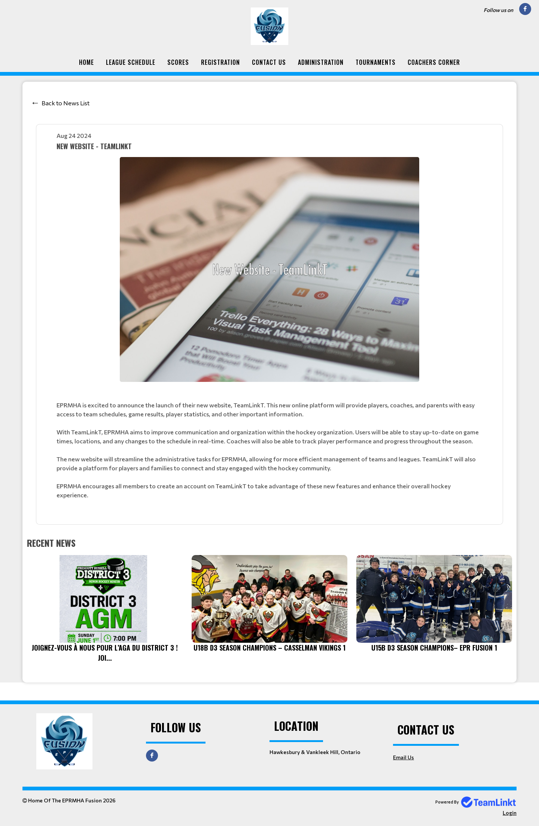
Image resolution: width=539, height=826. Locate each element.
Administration (321, 62)
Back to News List (65, 102)
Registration (220, 62)
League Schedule (130, 62)
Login (510, 813)
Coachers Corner (434, 62)
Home (86, 62)
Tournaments (376, 62)
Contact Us (269, 62)
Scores (178, 62)
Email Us (403, 757)
